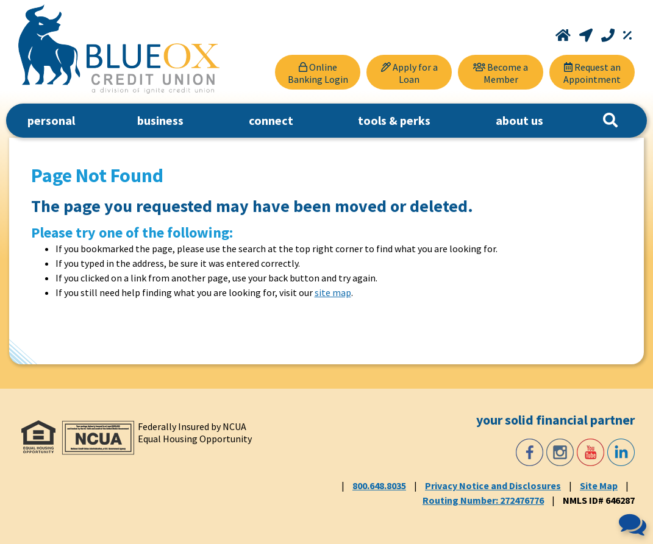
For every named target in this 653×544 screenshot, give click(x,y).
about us (519, 120)
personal (51, 120)
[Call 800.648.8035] (609, 35)
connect (271, 120)
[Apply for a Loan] (409, 72)
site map (333, 292)
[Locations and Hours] (587, 35)
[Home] (564, 35)
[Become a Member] (500, 72)
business (160, 120)
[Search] (610, 121)
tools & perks (394, 120)
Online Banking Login (318, 73)
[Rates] (627, 35)
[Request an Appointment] (592, 72)
